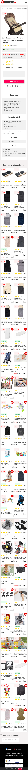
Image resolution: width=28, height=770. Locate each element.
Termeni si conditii (11, 753)
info (12, 187)
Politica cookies (18, 755)
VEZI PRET (14, 81)
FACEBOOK (9, 749)
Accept (20, 768)
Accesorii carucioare (7, 8)
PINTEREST (17, 749)
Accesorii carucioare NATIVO (20, 8)
